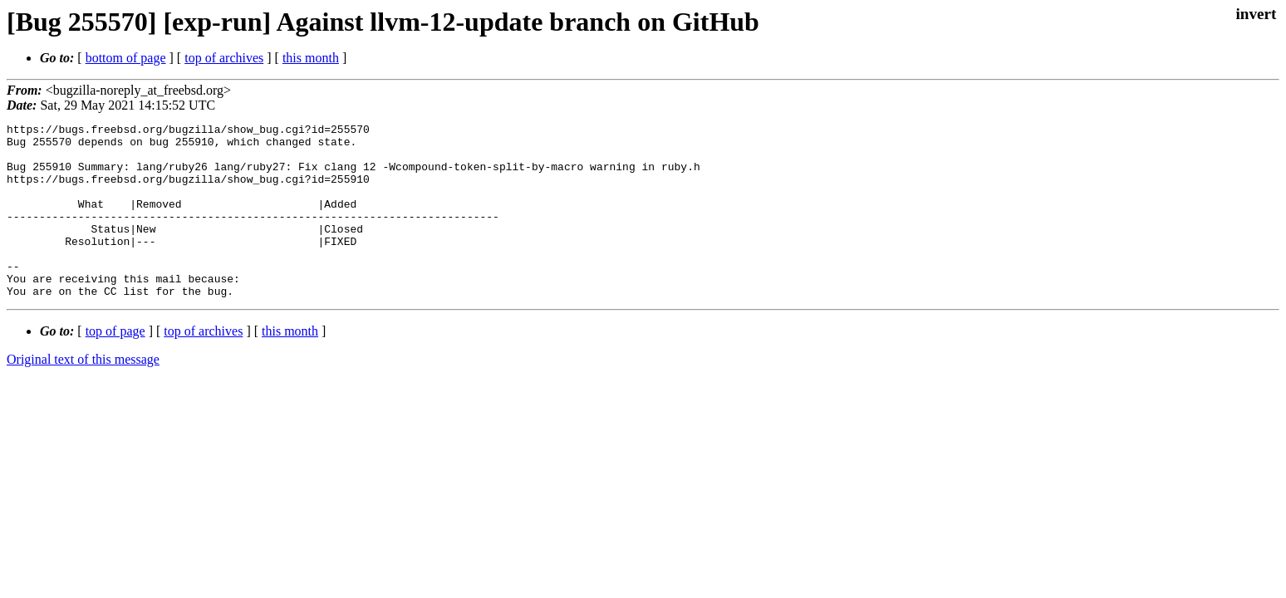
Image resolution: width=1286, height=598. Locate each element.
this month (310, 58)
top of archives (223, 58)
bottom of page (126, 58)
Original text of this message (83, 394)
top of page (115, 366)
